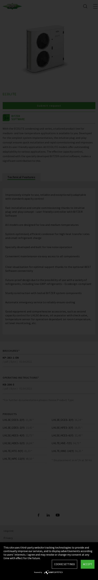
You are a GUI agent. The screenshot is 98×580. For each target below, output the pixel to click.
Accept (87, 564)
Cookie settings (64, 564)
